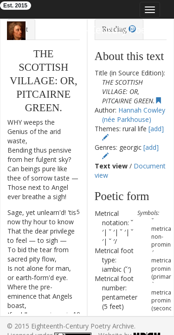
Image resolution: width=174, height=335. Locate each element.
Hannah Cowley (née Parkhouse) (133, 115)
